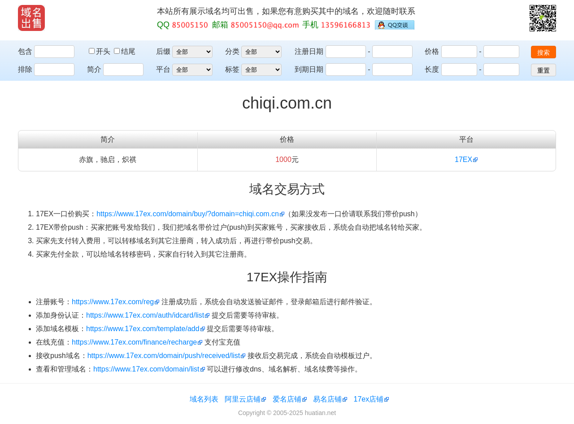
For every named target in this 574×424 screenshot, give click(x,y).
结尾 (124, 51)
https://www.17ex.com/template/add (143, 328)
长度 (432, 69)
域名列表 (204, 399)
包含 (25, 51)
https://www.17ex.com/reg (113, 302)
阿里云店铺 (243, 399)
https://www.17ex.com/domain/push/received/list (163, 355)
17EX (463, 159)
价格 (432, 51)
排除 (25, 69)
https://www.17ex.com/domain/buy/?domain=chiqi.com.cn (187, 214)
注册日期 (309, 51)
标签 (232, 69)
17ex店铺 (369, 399)
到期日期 (309, 69)
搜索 (543, 52)
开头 (100, 51)
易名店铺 (327, 399)
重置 (543, 70)
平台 (163, 69)
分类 (232, 51)
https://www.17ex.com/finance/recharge (134, 342)
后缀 (163, 51)
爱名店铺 (287, 399)
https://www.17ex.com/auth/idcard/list (145, 315)
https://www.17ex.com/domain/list (146, 369)
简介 (94, 69)
